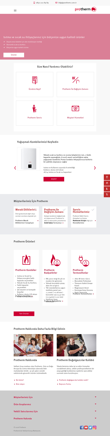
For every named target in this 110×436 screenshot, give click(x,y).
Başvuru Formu (65, 384)
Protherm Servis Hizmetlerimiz (79, 222)
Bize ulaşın (20, 384)
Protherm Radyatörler (52, 301)
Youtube (86, 427)
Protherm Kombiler (23, 296)
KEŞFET (54, 179)
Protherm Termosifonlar (82, 294)
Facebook (82, 427)
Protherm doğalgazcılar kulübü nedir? (73, 380)
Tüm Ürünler (24, 314)
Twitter (90, 427)
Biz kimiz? (20, 380)
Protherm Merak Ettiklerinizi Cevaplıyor (24, 222)
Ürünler (14, 55)
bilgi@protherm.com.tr (65, 3)
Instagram (94, 427)
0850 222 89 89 (41, 3)
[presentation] (15, 168)
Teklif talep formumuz (53, 223)
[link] (107, 177)
